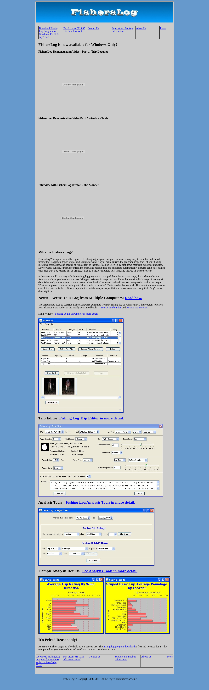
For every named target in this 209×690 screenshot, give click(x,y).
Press (163, 28)
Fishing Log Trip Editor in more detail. (91, 418)
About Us (141, 28)
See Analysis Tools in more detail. (109, 571)
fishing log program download (119, 646)
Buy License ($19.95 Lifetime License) (74, 30)
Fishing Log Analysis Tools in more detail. (99, 502)
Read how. (133, 298)
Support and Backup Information (122, 30)
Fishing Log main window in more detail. (76, 313)
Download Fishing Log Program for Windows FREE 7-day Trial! (49, 32)
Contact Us (93, 28)
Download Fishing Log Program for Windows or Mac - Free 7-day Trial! (48, 661)
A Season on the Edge (110, 307)
